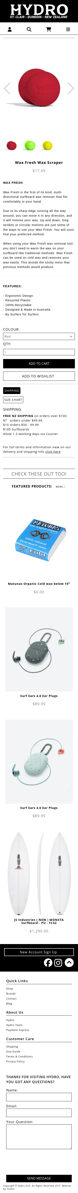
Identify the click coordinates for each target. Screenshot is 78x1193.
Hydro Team (14, 1025)
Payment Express (17, 1030)
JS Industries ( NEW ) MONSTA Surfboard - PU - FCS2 (39, 921)
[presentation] (40, 1163)
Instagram (57, 962)
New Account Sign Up (39, 952)
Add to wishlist (38, 376)
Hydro (10, 1020)
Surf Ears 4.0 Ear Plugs (39, 696)
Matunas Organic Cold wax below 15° (39, 584)
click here (53, 452)
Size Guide (13, 1051)
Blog (9, 1003)
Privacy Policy (15, 1061)
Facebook (47, 962)
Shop (9, 988)
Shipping (12, 1046)
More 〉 (60, 486)
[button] (9, 29)
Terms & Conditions (19, 1056)
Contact (11, 998)
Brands (11, 993)
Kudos (10, 1188)
